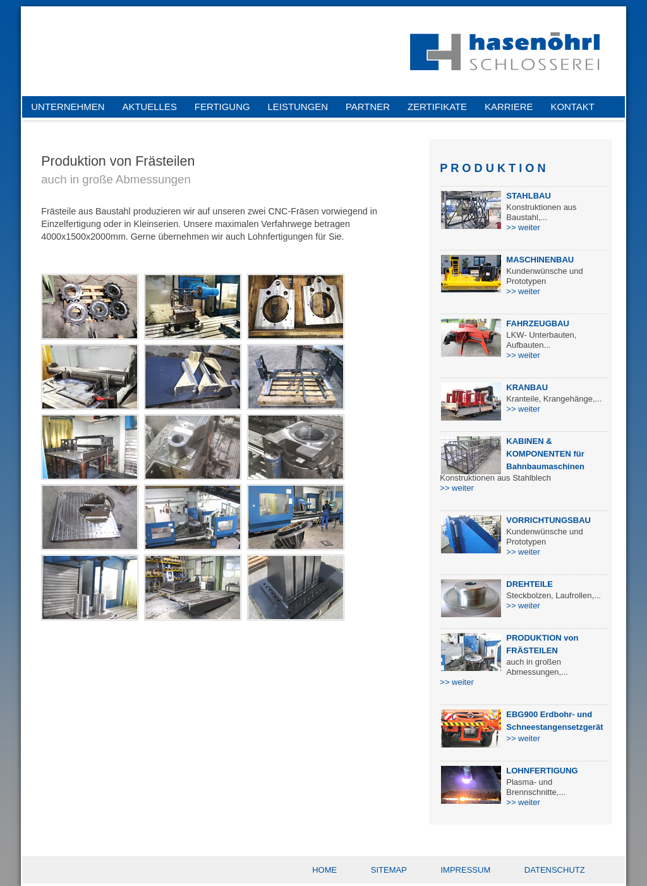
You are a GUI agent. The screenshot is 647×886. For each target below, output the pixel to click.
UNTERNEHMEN (67, 106)
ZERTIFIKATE (437, 106)
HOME (324, 870)
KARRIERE (509, 106)
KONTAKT (572, 106)
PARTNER (368, 106)
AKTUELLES (150, 106)
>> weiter (523, 227)
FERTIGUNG (222, 106)
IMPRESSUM (466, 870)
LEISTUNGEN (298, 106)
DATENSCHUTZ (554, 870)
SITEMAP (389, 870)
